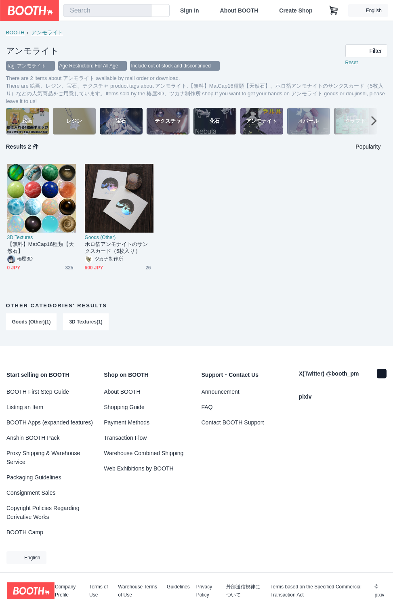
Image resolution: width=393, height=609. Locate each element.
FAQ (207, 407)
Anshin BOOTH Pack (33, 438)
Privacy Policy (204, 590)
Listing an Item (24, 407)
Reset (351, 63)
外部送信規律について (243, 590)
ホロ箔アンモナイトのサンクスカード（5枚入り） (116, 248)
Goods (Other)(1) (31, 322)
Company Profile (65, 590)
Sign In (189, 10)
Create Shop (295, 10)
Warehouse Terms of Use (137, 590)
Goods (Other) (100, 237)
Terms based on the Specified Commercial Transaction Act (315, 590)
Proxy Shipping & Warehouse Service (43, 457)
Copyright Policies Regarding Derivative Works (43, 512)
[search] (143, 11)
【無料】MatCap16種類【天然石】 (40, 248)
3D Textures (20, 237)
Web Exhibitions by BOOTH (138, 468)
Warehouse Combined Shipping (143, 453)
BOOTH (15, 32)
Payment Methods (126, 422)
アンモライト (47, 32)
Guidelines (178, 587)
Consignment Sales (30, 492)
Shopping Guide (124, 407)
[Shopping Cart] (333, 10)
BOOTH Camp (24, 532)
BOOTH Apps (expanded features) (49, 422)
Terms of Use (98, 590)
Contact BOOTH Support (233, 422)
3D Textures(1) (86, 322)
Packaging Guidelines (33, 477)
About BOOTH (239, 10)
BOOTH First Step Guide (37, 391)
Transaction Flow (125, 438)
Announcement (221, 391)
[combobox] (107, 10)
